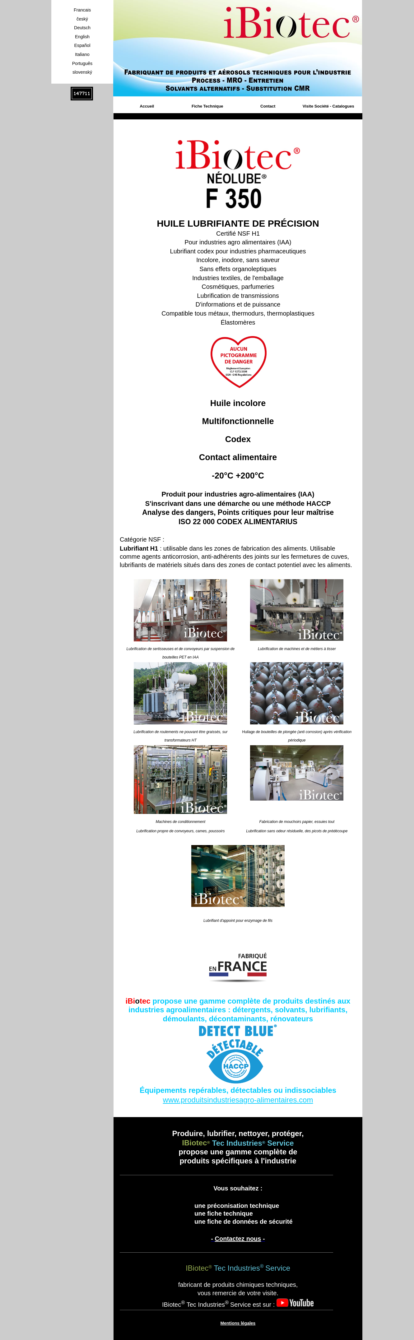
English (82, 36)
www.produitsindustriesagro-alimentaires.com (238, 1100)
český (82, 18)
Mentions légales (238, 1323)
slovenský (82, 72)
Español (82, 45)
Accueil (147, 106)
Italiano (82, 54)
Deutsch (82, 27)
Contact (267, 106)
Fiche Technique (207, 106)
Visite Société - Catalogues (328, 106)
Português (82, 63)
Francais (82, 9)
